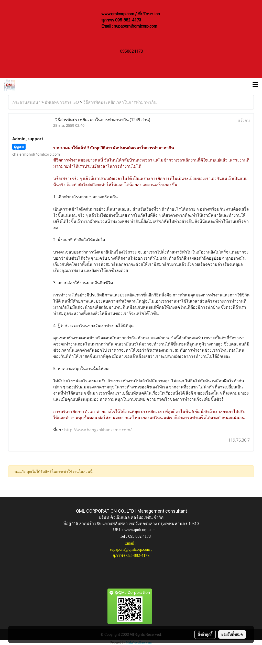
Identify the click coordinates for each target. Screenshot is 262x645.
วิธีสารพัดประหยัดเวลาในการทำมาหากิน (120, 102)
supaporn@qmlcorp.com (135, 26)
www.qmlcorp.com (140, 529)
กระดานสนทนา (26, 102)
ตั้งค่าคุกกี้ (205, 634)
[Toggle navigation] (255, 85)
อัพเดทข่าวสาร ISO (62, 102)
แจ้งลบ (244, 120)
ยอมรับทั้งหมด (232, 634)
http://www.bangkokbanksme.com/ (97, 430)
